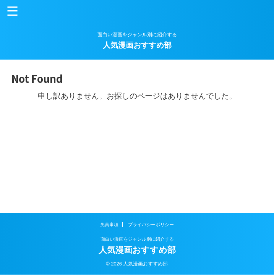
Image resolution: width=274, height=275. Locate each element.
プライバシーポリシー (151, 224)
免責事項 (109, 224)
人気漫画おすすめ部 (137, 45)
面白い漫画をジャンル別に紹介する (137, 239)
